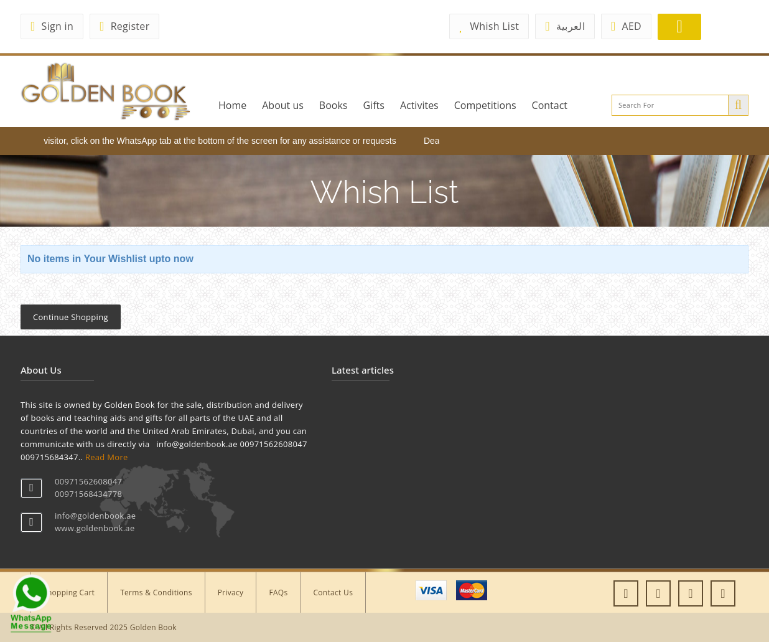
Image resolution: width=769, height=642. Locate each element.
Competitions (485, 105)
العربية (565, 26)
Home (232, 105)
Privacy (231, 592)
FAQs (278, 592)
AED (626, 26)
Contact (549, 105)
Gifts (373, 105)
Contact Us (333, 592)
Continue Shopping (70, 317)
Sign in (51, 26)
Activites (419, 105)
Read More (106, 457)
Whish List (489, 26)
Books (333, 105)
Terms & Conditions (156, 592)
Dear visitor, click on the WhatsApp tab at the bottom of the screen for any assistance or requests (214, 141)
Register (124, 26)
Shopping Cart (69, 592)
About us (283, 105)
